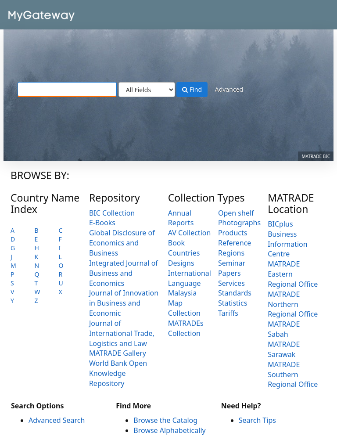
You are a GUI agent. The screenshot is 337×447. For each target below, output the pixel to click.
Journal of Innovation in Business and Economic (123, 303)
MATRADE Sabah (284, 329)
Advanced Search (57, 420)
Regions (231, 253)
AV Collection (189, 233)
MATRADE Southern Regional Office (293, 374)
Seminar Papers (231, 268)
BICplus (280, 224)
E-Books (102, 222)
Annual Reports (181, 218)
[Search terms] (67, 89)
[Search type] (146, 89)
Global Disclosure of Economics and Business (122, 243)
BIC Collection (112, 213)
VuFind (28, 13)
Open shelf (236, 213)
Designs (181, 263)
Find (192, 89)
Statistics (232, 303)
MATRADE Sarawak (284, 349)
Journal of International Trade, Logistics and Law (121, 333)
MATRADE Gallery (117, 353)
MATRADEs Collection (186, 328)
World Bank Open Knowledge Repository (118, 373)
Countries (184, 253)
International (189, 273)
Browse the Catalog (165, 420)
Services (231, 283)
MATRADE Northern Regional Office (293, 304)
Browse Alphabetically (169, 430)
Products (232, 233)
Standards (234, 293)
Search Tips (257, 420)
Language (184, 283)
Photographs (239, 222)
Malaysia (182, 293)
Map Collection (184, 308)
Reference (234, 243)
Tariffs (228, 313)
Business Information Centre (288, 244)
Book (176, 243)
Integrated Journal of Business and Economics (123, 273)
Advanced (229, 89)
